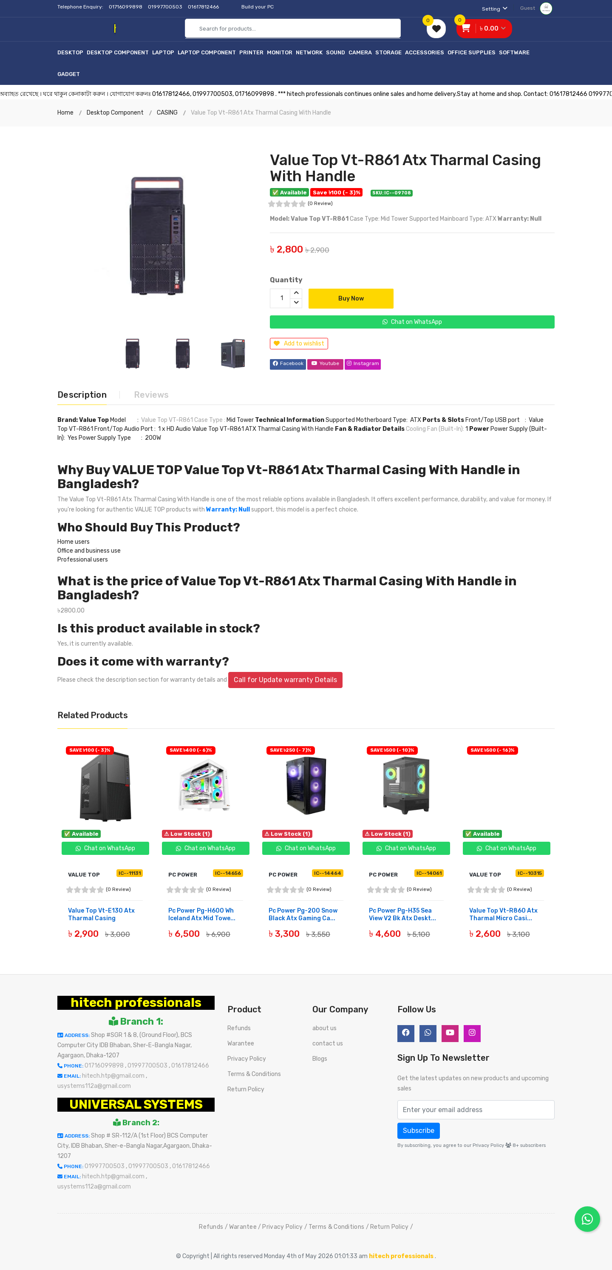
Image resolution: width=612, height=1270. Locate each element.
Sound (335, 52)
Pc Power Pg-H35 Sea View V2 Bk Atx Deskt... (402, 914)
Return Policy (245, 1089)
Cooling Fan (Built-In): (435, 429)
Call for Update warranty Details (285, 680)
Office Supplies (472, 52)
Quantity (286, 280)
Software (514, 52)
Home (65, 112)
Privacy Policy (246, 1058)
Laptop (163, 52)
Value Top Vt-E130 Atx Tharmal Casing (101, 914)
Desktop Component (118, 52)
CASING (167, 112)
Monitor (279, 52)
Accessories (424, 52)
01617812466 (204, 7)
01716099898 (126, 7)
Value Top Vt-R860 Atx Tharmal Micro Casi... (503, 914)
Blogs (319, 1058)
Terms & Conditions (254, 1074)
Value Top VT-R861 (167, 420)
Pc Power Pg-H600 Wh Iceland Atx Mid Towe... (201, 914)
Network (309, 52)
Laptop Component (207, 52)
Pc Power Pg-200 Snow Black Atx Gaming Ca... (303, 914)
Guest (536, 8)
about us (324, 1028)
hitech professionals (136, 1002)
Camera (360, 52)
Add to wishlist (299, 343)
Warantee (240, 1043)
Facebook (288, 364)
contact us (327, 1043)
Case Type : (210, 420)
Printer (251, 52)
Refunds (239, 1028)
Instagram (363, 364)
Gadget (68, 74)
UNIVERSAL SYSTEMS (136, 1104)
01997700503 (166, 7)
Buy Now (351, 298)
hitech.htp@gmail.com (114, 1075)
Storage (388, 52)
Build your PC (257, 7)
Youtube (325, 364)
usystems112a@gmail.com (94, 1086)
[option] (157, 226)
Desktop (70, 52)
